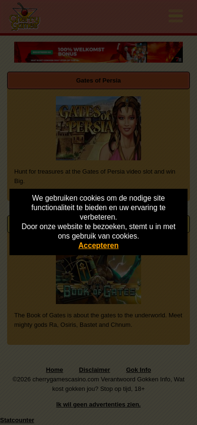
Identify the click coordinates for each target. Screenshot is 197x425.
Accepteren (99, 245)
